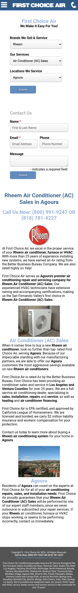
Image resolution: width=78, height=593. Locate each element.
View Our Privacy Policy (27, 557)
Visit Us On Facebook (51, 557)
